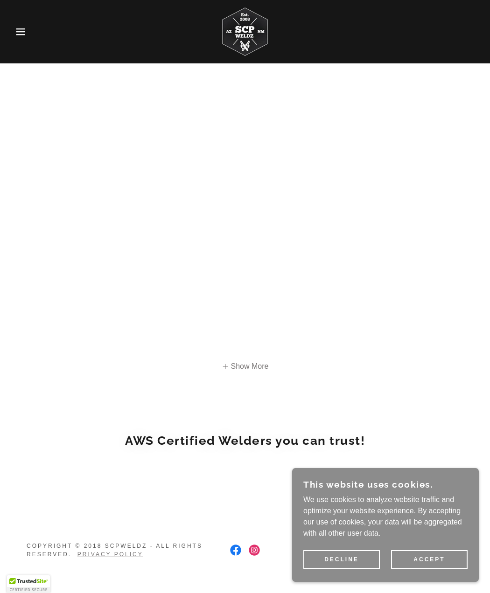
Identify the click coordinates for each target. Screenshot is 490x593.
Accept (429, 559)
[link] (245, 31)
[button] (24, 31)
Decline (341, 559)
